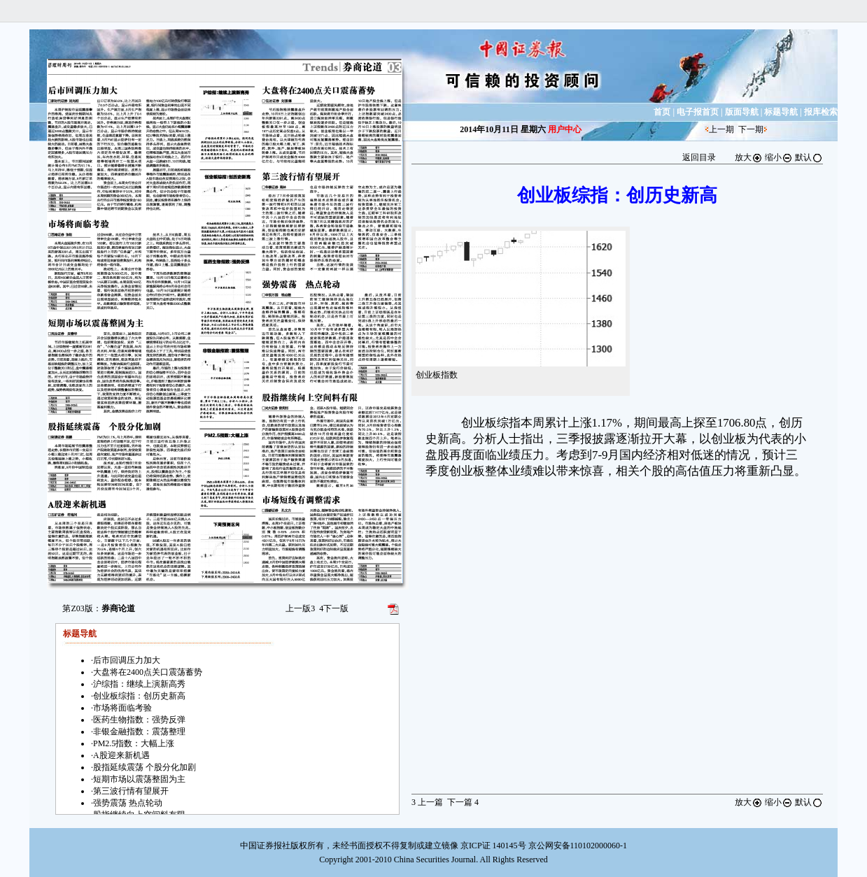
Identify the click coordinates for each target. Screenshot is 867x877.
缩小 (779, 157)
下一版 (333, 608)
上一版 (300, 608)
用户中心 (564, 129)
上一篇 (427, 802)
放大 (749, 157)
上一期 (721, 129)
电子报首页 (698, 112)
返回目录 (699, 157)
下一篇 (463, 802)
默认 (809, 157)
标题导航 (781, 112)
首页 (662, 112)
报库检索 (821, 112)
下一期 (750, 129)
